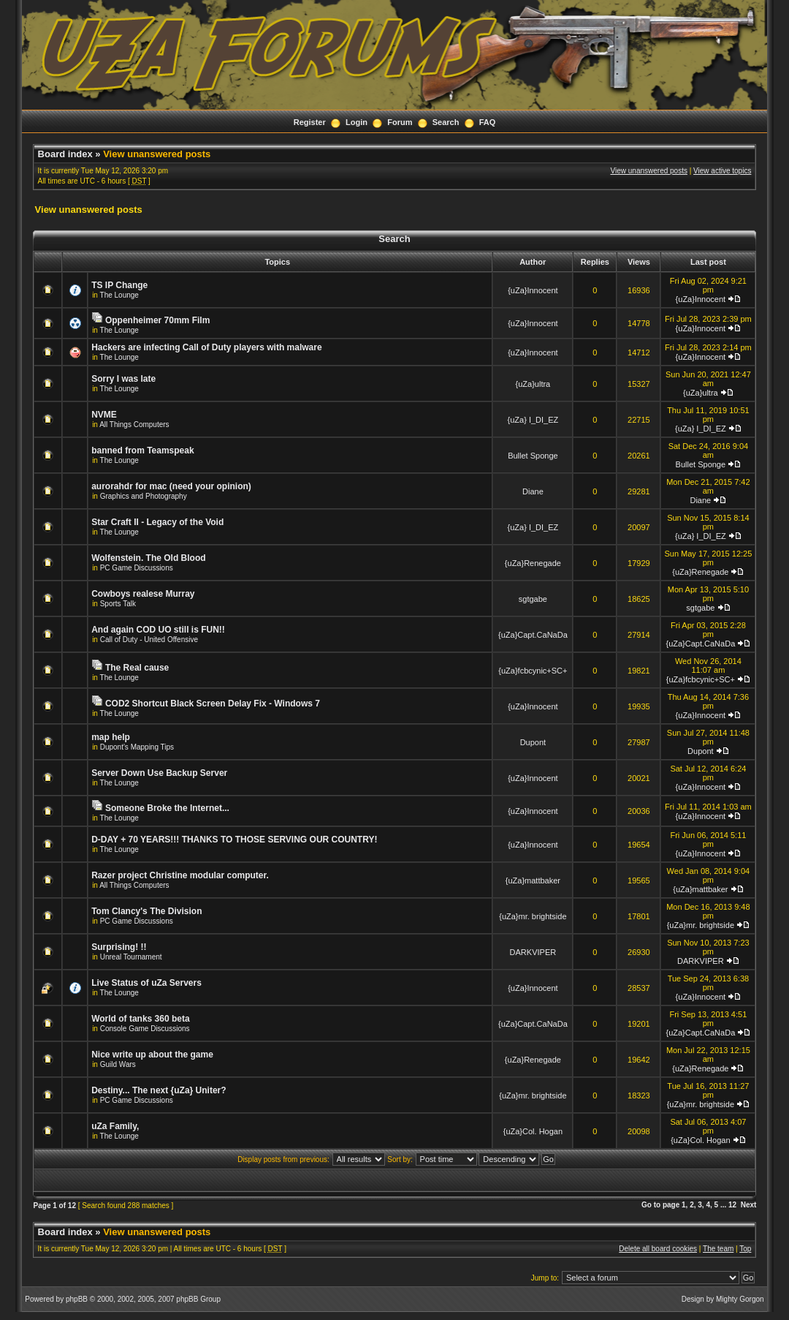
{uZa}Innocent (533, 290)
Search (446, 122)
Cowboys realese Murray (142, 594)
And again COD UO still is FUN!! (158, 630)
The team (718, 1249)
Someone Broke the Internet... (167, 808)
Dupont (533, 742)
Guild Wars (118, 1064)
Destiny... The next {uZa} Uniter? (158, 1090)
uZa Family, (115, 1126)
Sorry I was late (123, 379)
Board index (65, 153)
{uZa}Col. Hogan (533, 1131)
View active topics (722, 171)
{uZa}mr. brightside (532, 916)
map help (110, 737)
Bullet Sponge (533, 455)
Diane (533, 491)
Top (745, 1249)
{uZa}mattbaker (533, 880)
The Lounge (119, 295)
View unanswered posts (156, 153)
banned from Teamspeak (142, 450)
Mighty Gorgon (740, 1299)
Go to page (660, 1205)
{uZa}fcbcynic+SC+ (532, 670)
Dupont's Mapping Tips (137, 747)
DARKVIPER (533, 952)
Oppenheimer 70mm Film (157, 320)
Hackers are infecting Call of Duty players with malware (206, 347)
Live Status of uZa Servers (146, 983)
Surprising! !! (118, 947)
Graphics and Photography (143, 496)
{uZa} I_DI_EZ (533, 419)
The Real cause (137, 668)
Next (749, 1205)
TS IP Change (119, 285)
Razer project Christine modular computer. (180, 875)
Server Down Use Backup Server (159, 773)
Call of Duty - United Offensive (149, 640)
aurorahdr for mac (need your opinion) (171, 486)
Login (356, 122)
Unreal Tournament (131, 957)
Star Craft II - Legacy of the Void (157, 522)
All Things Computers (134, 424)
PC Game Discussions (136, 568)
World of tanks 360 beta (140, 1019)
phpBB (77, 1299)
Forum (399, 122)
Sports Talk (118, 604)
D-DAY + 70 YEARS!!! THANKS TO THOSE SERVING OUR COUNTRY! (234, 839)
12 (732, 1205)
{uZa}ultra (533, 384)
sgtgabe (533, 599)
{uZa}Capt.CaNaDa (533, 634)
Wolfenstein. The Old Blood (148, 558)
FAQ (487, 122)
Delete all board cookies (658, 1249)
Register (310, 122)
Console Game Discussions (145, 1029)
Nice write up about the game (152, 1054)
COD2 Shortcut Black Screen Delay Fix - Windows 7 (212, 703)
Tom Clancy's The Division (146, 911)
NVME (104, 415)
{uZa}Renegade (533, 563)
